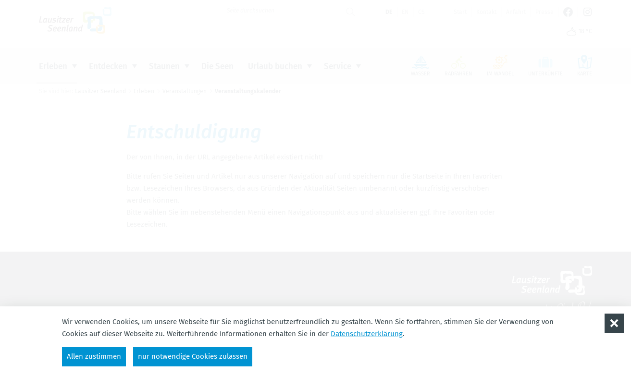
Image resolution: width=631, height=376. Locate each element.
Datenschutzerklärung (367, 333)
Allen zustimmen (94, 356)
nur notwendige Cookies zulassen (192, 356)
